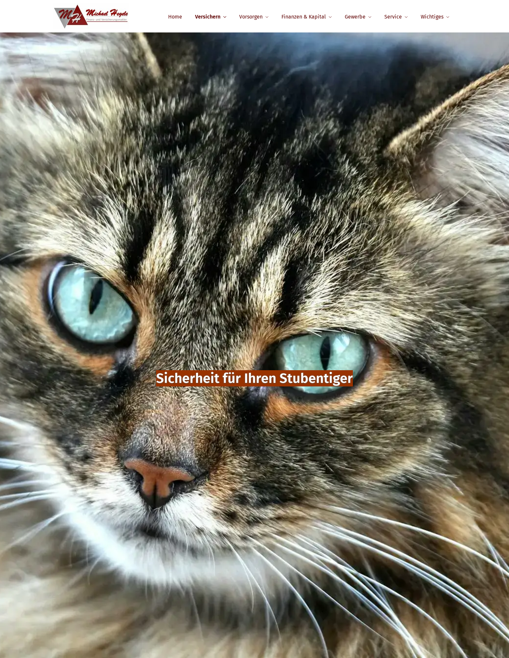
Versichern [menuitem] (207, 17)
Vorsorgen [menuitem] (251, 17)
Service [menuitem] (393, 17)
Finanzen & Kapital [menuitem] (303, 17)
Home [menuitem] (175, 17)
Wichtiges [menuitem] (432, 17)
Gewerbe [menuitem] (355, 17)
